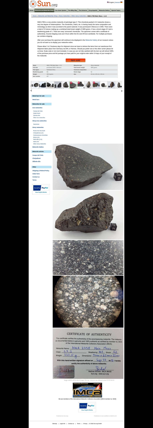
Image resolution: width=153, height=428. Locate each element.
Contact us (36, 177)
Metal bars (35, 99)
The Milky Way (72, 10)
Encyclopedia (93, 10)
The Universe (83, 10)
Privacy (85, 423)
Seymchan (36, 124)
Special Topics (115, 10)
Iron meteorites (37, 107)
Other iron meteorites (39, 117)
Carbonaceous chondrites (40, 135)
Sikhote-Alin (36, 115)
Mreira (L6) (36, 137)
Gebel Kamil (36, 113)
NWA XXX (36, 141)
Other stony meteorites (78, 16)
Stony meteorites (64, 16)
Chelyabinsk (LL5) (38, 133)
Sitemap (54, 423)
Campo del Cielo (38, 111)
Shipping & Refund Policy (40, 170)
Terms (34, 180)
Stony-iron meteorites (39, 121)
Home (31, 10)
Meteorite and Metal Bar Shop (44, 10)
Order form (36, 174)
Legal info (62, 423)
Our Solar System (60, 10)
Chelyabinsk (36, 158)
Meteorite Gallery (104, 10)
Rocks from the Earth (39, 130)
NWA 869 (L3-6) (37, 139)
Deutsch (117, 2)
